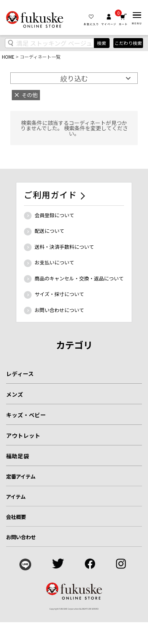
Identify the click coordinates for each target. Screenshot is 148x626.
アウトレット (23, 435)
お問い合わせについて (59, 310)
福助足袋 (17, 456)
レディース (20, 374)
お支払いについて (54, 262)
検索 (101, 43)
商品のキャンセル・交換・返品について (79, 278)
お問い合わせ (21, 537)
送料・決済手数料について (64, 246)
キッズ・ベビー (26, 415)
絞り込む (74, 78)
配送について (49, 230)
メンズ (14, 394)
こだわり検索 (128, 43)
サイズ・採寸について (59, 294)
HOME (8, 56)
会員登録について (54, 215)
